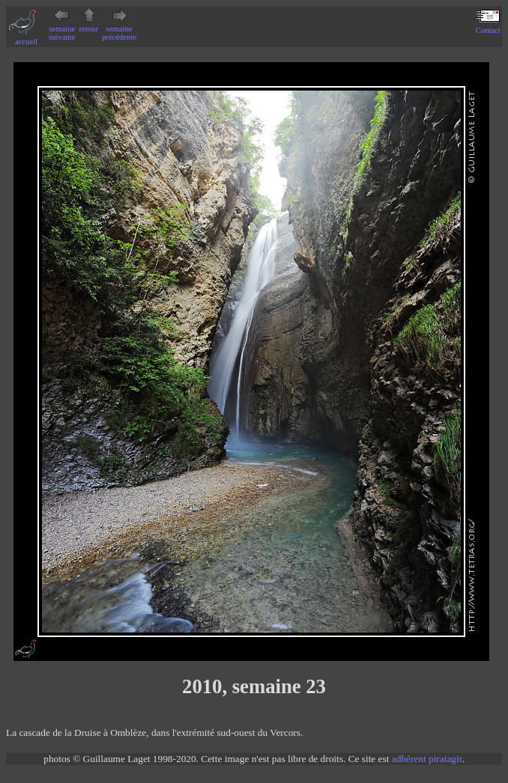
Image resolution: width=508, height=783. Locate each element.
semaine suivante (62, 28)
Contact (488, 26)
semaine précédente (119, 28)
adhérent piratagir (427, 758)
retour (88, 24)
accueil (26, 37)
